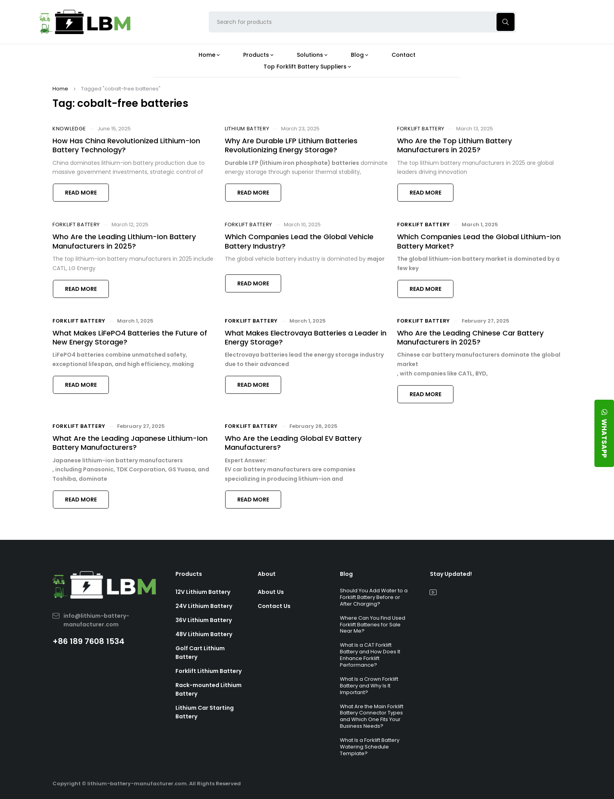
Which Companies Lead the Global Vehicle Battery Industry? (299, 241)
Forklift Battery (420, 128)
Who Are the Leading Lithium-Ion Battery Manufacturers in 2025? (124, 241)
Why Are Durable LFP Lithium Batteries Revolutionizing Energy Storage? (291, 145)
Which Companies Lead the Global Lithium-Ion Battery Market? (479, 241)
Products (188, 574)
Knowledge (69, 128)
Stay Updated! (451, 574)
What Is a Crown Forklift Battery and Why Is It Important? (369, 685)
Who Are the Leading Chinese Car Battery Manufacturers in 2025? (470, 337)
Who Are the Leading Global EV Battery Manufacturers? (293, 442)
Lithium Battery (247, 128)
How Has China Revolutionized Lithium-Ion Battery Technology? (126, 145)
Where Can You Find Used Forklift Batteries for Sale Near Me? (372, 624)
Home (60, 88)
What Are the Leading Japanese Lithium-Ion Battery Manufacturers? (130, 442)
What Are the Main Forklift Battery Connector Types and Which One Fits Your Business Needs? (371, 716)
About (267, 574)
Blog (346, 574)
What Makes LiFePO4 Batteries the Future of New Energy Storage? (129, 337)
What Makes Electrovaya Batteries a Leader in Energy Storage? (305, 337)
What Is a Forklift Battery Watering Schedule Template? (369, 746)
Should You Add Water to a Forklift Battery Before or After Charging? (374, 597)
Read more (81, 193)
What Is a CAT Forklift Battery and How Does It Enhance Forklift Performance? (370, 655)
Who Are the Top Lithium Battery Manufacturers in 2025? (454, 145)
